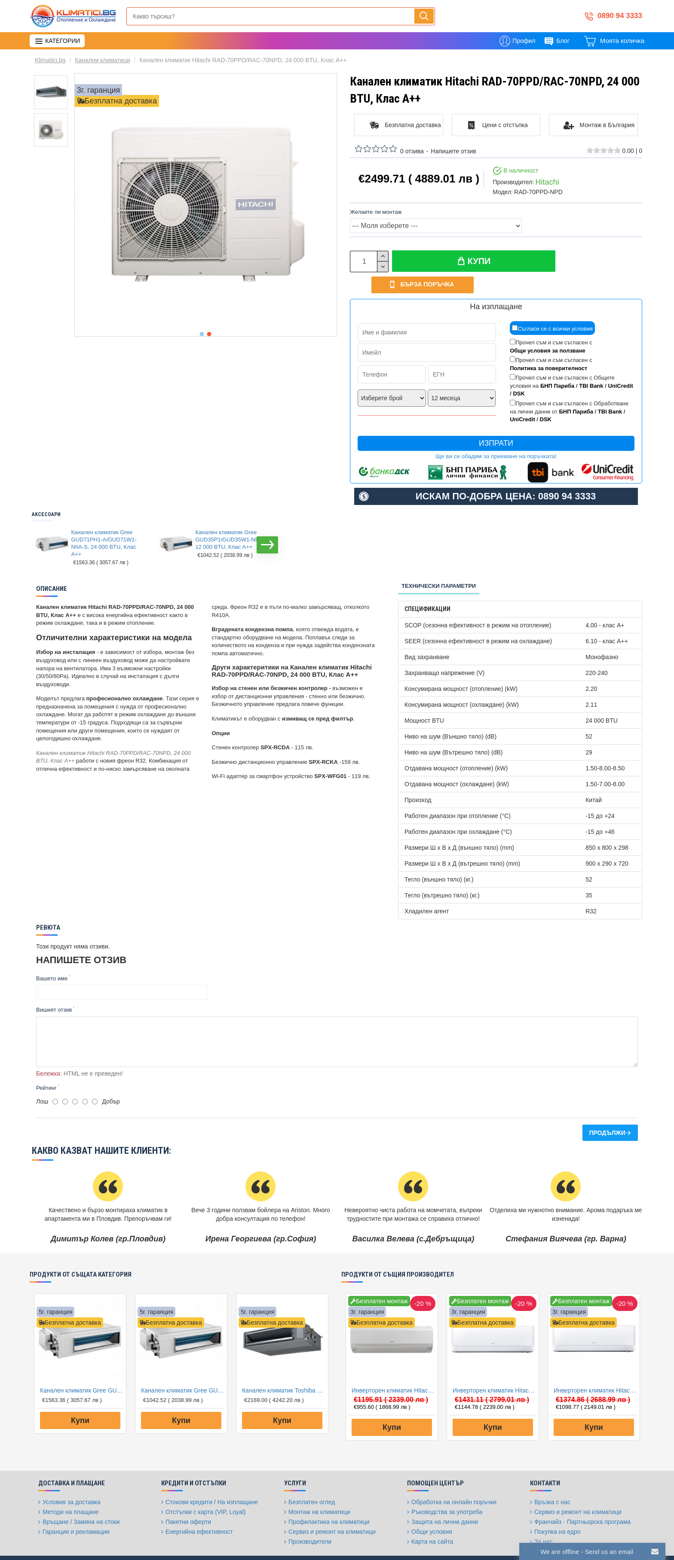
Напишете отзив (453, 151)
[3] (75, 1076)
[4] (85, 1076)
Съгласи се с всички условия (552, 308)
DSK (518, 373)
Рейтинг (46, 1061)
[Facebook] (450, 1545)
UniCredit (620, 365)
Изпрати (496, 423)
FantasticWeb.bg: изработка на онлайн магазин (86, 1541)
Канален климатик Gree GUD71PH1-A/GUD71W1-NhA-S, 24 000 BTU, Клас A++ (104, 523)
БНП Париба (557, 365)
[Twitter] (471, 1545)
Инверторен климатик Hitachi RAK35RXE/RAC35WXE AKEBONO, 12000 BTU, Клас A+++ (494, 1364)
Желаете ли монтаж (375, 212)
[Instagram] (493, 1545)
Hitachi (547, 182)
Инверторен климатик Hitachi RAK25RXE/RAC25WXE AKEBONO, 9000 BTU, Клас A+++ (595, 1364)
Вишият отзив (54, 989)
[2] (65, 1076)
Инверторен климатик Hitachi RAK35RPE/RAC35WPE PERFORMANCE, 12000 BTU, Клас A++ (393, 1364)
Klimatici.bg (50, 60)
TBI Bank (591, 365)
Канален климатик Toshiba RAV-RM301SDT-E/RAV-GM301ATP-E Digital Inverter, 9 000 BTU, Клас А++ (284, 1364)
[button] (202, 334)
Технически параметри (438, 566)
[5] (95, 1076)
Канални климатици (102, 60)
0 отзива (412, 151)
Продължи (607, 1107)
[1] (55, 1076)
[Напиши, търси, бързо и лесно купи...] (424, 16)
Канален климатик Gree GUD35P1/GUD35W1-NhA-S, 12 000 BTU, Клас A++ (233, 519)
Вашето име (51, 958)
